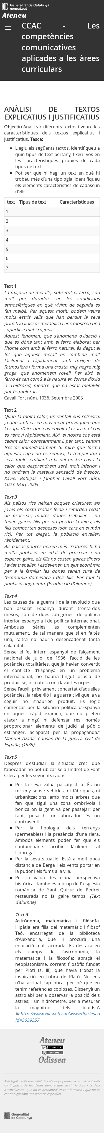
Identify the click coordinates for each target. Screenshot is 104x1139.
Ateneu (14, 15)
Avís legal (10, 1081)
